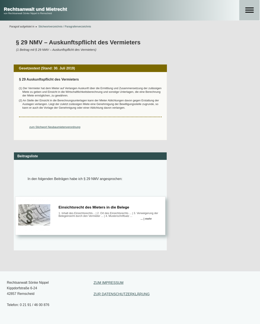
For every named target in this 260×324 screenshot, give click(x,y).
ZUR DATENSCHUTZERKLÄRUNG (122, 294)
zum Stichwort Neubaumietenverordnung (54, 127)
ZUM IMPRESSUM (108, 283)
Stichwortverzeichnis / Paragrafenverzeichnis (65, 26)
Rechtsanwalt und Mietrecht (35, 9)
